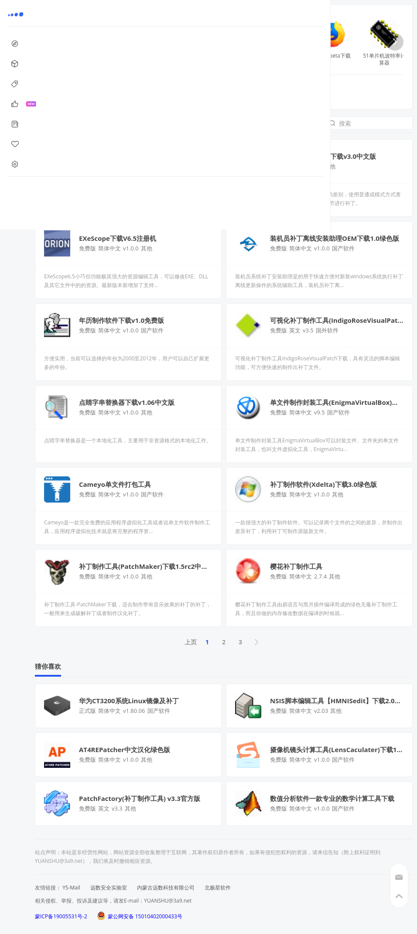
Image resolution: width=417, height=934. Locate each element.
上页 (191, 642)
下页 (256, 642)
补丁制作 (107, 90)
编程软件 (144, 90)
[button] (394, 42)
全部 (75, 90)
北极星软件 (218, 887)
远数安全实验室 (108, 887)
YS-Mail (71, 887)
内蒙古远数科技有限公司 (166, 887)
